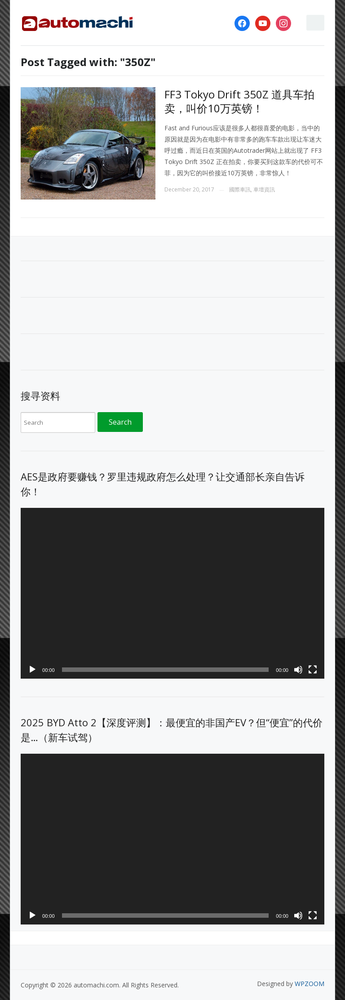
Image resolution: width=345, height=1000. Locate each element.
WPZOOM (309, 983)
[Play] (32, 669)
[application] (172, 593)
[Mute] (298, 669)
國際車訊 (240, 189)
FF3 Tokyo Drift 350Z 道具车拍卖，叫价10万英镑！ (239, 101)
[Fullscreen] (312, 669)
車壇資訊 (264, 189)
